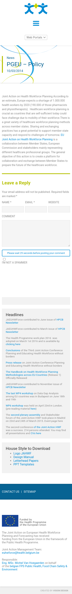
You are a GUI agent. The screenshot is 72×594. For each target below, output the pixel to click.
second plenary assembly (25, 414)
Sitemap (30, 491)
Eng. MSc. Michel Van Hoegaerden (23, 563)
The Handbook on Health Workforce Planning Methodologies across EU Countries (32, 373)
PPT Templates (23, 464)
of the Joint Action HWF (47, 427)
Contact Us (10, 491)
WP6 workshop (14, 405)
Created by (54, 590)
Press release (14, 362)
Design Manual (23, 457)
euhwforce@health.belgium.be (20, 552)
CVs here (36, 433)
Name (6, 202)
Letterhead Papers (25, 461)
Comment (8, 216)
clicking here (13, 344)
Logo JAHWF (22, 453)
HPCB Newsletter (16, 387)
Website (53, 202)
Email (30, 202)
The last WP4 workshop (19, 393)
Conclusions (13, 350)
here (33, 408)
